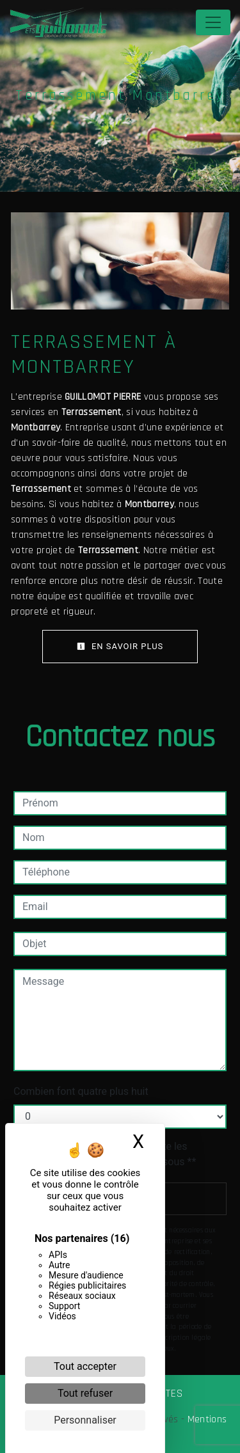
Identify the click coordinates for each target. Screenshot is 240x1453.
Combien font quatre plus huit (80, 1091)
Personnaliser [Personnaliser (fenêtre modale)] (85, 1420)
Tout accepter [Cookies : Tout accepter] (85, 1366)
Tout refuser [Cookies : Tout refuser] (85, 1393)
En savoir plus (120, 646)
